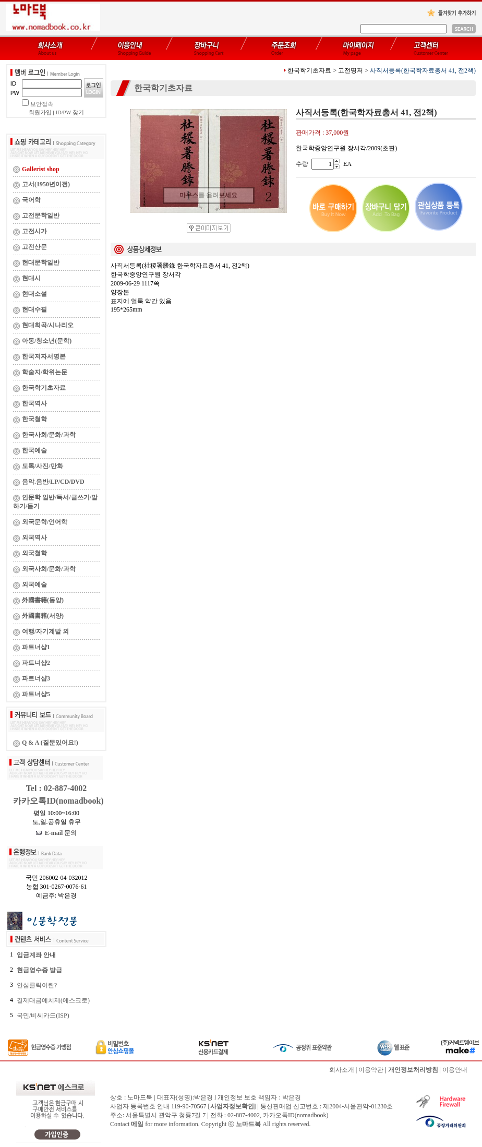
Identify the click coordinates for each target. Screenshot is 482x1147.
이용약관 (370, 1069)
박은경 (291, 1097)
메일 (137, 1124)
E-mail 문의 (56, 833)
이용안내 (454, 1069)
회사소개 (341, 1069)
